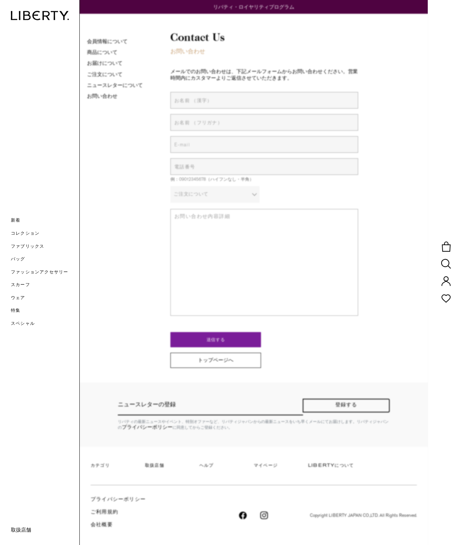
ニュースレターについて (115, 85)
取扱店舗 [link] (21, 530)
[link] (45, 311)
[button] (45, 220)
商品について (102, 52)
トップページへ (215, 360)
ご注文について (105, 74)
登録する (346, 405)
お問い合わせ (102, 96)
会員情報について (107, 41)
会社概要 (102, 525)
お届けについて (105, 63)
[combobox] (215, 195)
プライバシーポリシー (147, 427)
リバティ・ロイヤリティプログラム (253, 7)
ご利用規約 (104, 512)
